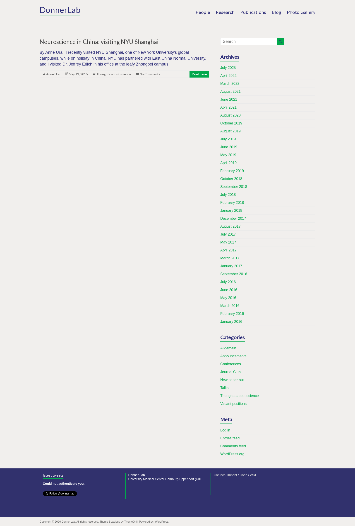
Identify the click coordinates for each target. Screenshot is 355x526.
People (203, 12)
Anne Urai (53, 74)
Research (225, 12)
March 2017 (230, 258)
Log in (225, 430)
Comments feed (233, 446)
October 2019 (231, 123)
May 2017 (228, 242)
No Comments (150, 74)
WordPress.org (232, 454)
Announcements (233, 356)
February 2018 (232, 203)
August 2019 (230, 131)
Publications (253, 12)
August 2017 (230, 226)
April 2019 (228, 163)
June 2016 (228, 290)
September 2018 (233, 187)
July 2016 (228, 282)
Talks (224, 388)
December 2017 (233, 218)
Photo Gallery (301, 12)
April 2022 (228, 76)
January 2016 (231, 322)
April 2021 (228, 107)
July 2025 (228, 68)
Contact (219, 475)
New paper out (232, 380)
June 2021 (228, 99)
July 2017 (228, 234)
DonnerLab (60, 10)
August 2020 (230, 115)
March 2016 (230, 306)
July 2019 (228, 139)
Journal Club (230, 372)
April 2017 (228, 250)
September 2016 (233, 274)
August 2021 (230, 91)
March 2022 (230, 83)
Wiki (253, 475)
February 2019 (232, 171)
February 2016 (232, 314)
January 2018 (231, 210)
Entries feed (230, 438)
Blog (276, 12)
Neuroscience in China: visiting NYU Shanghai (99, 41)
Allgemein (228, 348)
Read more (199, 74)
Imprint (232, 475)
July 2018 (228, 195)
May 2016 (228, 298)
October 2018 (231, 179)
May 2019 (228, 155)
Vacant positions (233, 404)
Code (243, 475)
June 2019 (228, 147)
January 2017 (231, 266)
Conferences (230, 364)
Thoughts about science (113, 74)
